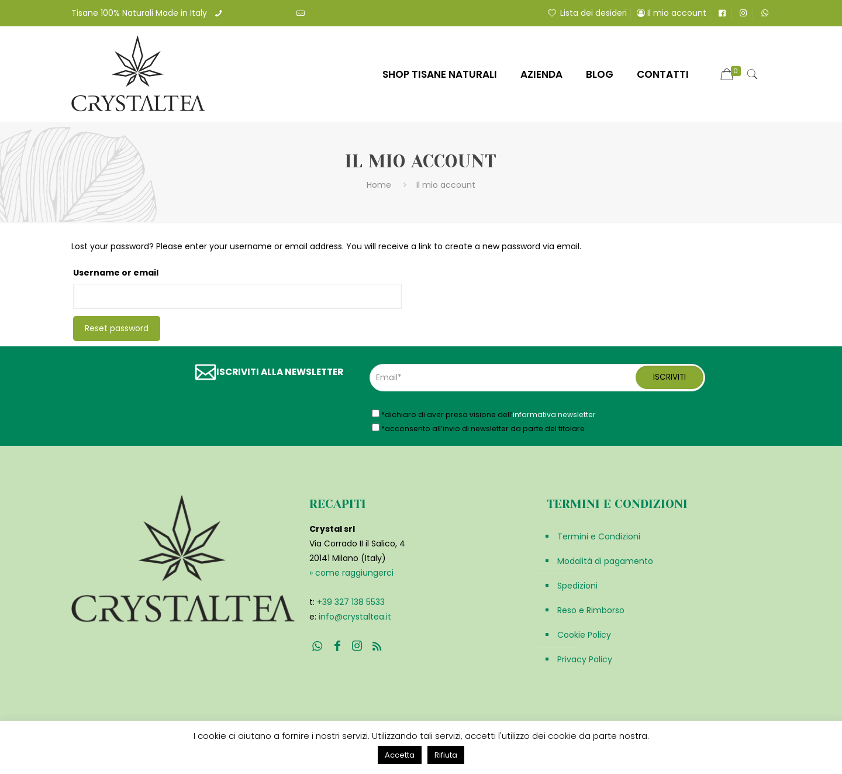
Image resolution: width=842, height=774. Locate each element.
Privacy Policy (584, 659)
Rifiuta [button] (445, 755)
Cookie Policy (584, 635)
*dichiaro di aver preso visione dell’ (484, 414)
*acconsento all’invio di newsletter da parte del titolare (478, 428)
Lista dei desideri (586, 13)
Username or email (115, 272)
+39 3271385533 (257, 13)
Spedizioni (577, 585)
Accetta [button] (400, 755)
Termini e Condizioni (598, 536)
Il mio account (671, 13)
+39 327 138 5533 (351, 602)
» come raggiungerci (351, 573)
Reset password (117, 328)
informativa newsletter (554, 414)
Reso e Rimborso (590, 610)
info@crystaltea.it (343, 13)
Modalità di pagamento (605, 561)
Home (379, 185)
